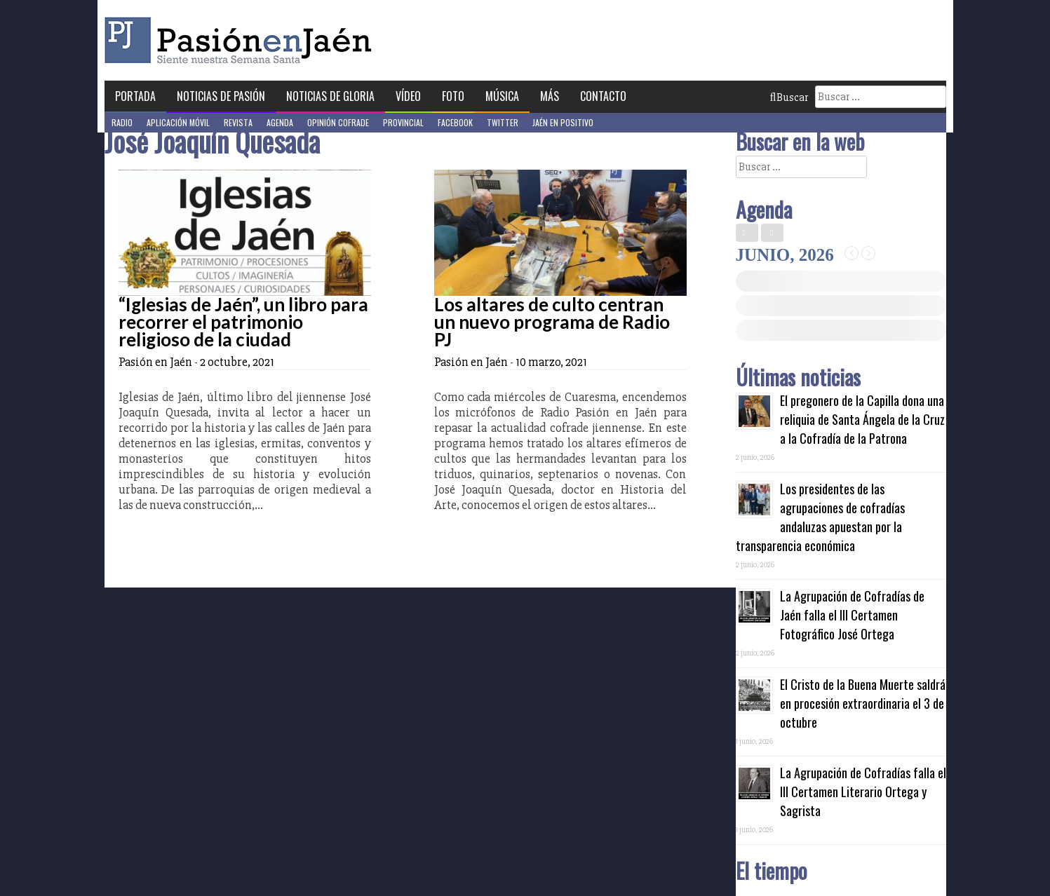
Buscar (789, 97)
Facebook (455, 122)
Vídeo (408, 96)
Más (549, 96)
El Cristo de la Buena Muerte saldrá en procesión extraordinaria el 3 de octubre (862, 703)
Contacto (603, 96)
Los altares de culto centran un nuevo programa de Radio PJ (552, 322)
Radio (122, 122)
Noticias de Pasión (221, 96)
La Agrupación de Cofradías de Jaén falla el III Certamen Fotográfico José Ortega (852, 615)
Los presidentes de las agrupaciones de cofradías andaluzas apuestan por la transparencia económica (820, 517)
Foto (453, 96)
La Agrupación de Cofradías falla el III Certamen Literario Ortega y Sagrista (863, 791)
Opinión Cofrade (338, 122)
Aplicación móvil (178, 122)
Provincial (403, 122)
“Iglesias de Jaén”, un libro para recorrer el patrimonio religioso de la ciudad (243, 322)
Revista (238, 122)
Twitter (502, 122)
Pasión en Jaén (242, 40)
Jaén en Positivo (562, 122)
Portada (135, 96)
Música (502, 96)
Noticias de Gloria (330, 96)
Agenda (280, 122)
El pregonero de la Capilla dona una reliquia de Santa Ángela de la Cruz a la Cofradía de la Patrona (862, 419)
